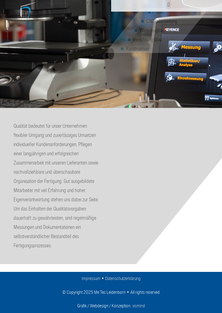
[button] (168, 4)
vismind (138, 306)
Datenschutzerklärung (123, 278)
